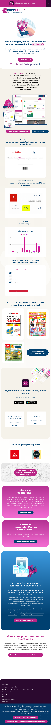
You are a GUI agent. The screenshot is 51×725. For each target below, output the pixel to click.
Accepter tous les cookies (25, 717)
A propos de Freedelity (9, 687)
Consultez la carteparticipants (25, 480)
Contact (5, 702)
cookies (29, 713)
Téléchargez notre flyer (25, 628)
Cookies (4, 694)
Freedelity (31, 598)
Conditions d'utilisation (9, 692)
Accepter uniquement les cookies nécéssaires (26, 722)
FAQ (3, 697)
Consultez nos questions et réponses (25, 663)
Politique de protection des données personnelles (18, 689)
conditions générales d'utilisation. (32, 623)
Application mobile (8, 699)
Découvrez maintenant (25, 549)
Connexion (5, 684)
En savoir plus (25, 60)
